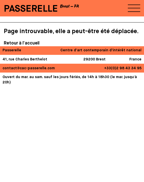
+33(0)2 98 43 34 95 (122, 68)
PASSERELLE (31, 9)
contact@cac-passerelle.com (29, 68)
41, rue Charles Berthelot (25, 59)
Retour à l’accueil (21, 43)
